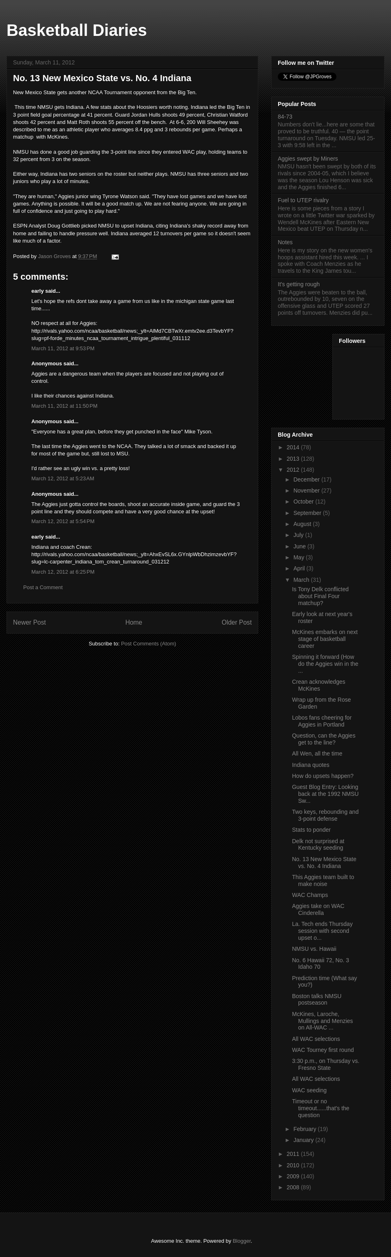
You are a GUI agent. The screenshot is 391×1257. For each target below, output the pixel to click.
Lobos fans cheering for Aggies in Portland (321, 721)
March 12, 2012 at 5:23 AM (62, 478)
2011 (294, 1154)
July (299, 535)
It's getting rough (299, 284)
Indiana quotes (310, 765)
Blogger (241, 1241)
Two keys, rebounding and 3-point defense (325, 815)
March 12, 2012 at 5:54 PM (62, 521)
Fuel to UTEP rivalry (303, 200)
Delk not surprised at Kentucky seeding (318, 844)
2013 (294, 458)
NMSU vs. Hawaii (314, 949)
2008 (294, 1187)
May (299, 557)
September (308, 513)
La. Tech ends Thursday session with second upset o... (322, 931)
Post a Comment (43, 587)
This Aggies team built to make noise (323, 880)
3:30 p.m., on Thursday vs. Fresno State (326, 1064)
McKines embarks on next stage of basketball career (325, 639)
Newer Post (29, 622)
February (305, 1129)
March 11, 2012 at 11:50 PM (64, 406)
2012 (294, 469)
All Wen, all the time (317, 753)
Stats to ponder (311, 829)
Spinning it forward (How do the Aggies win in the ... (325, 664)
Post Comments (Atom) (148, 644)
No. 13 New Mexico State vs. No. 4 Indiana (324, 862)
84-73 (285, 116)
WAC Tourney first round (323, 1050)
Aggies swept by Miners (308, 158)
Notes (285, 242)
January (304, 1140)
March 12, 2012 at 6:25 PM (62, 572)
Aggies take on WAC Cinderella (318, 909)
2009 (294, 1176)
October (304, 501)
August (302, 524)
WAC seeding (309, 1090)
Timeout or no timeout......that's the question (320, 1108)
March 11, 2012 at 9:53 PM (62, 348)
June (300, 546)
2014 (294, 447)
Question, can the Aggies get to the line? (324, 739)
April (299, 568)
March (302, 580)
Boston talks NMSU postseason (316, 999)
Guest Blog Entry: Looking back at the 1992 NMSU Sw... (325, 794)
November (307, 490)
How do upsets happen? (323, 776)
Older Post (237, 622)
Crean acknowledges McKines (318, 685)
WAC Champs (310, 895)
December (307, 479)
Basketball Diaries (77, 30)
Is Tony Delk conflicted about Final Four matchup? (320, 596)
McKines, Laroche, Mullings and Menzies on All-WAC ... (322, 1021)
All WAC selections (316, 1039)
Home (134, 622)
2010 (294, 1165)
